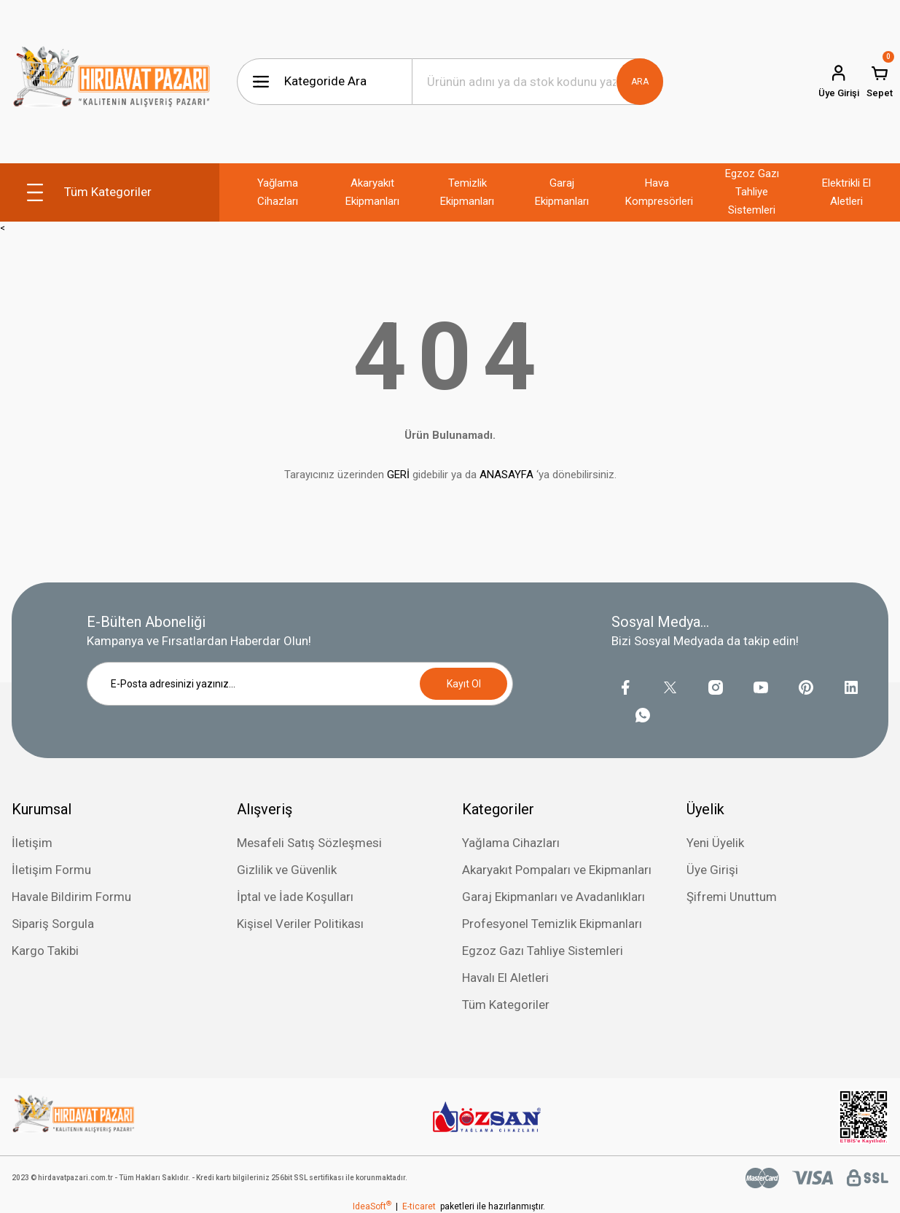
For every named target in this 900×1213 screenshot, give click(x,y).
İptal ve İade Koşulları (295, 896)
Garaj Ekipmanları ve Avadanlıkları (553, 896)
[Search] (538, 81)
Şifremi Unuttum (731, 896)
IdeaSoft (372, 1206)
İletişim (32, 842)
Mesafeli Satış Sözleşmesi (309, 842)
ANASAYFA (506, 474)
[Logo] (112, 81)
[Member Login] (839, 81)
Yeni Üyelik (715, 842)
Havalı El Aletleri (505, 977)
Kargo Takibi (45, 950)
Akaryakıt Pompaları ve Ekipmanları (556, 869)
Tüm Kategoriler (505, 1004)
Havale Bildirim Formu (71, 896)
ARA (640, 82)
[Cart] (879, 81)
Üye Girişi (712, 869)
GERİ (398, 474)
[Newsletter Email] (300, 684)
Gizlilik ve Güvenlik (287, 869)
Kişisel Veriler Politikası (300, 923)
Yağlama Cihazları (511, 842)
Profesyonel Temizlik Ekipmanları (552, 923)
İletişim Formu (51, 869)
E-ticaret (419, 1206)
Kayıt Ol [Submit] (464, 684)
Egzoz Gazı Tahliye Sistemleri (542, 950)
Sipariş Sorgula (53, 923)
